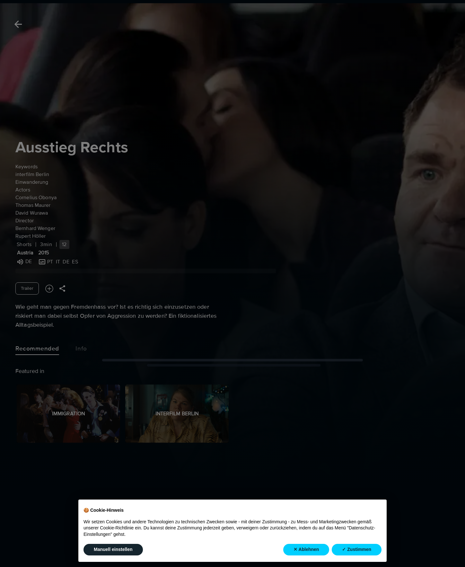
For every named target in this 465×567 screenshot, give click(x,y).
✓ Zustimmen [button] (356, 549)
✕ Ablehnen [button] (306, 549)
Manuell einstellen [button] (113, 549)
